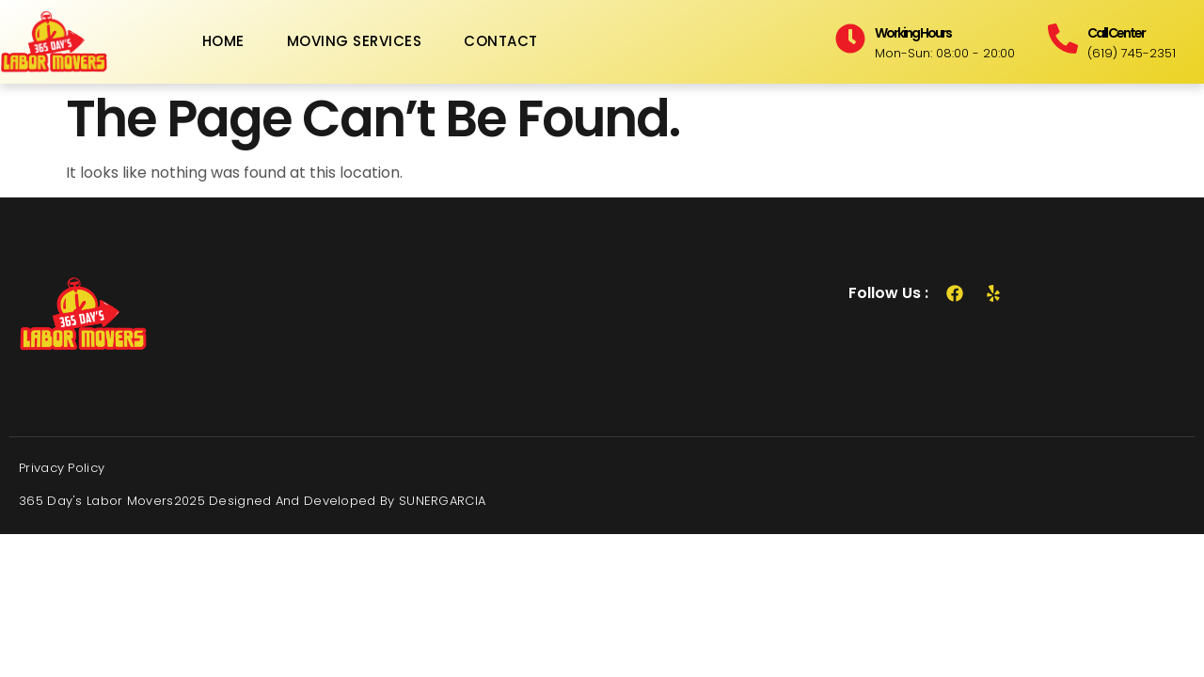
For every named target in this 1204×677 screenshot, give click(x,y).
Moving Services (354, 41)
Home (223, 41)
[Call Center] (1063, 39)
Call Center (1116, 33)
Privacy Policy (61, 468)
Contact (501, 41)
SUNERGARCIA (442, 501)
